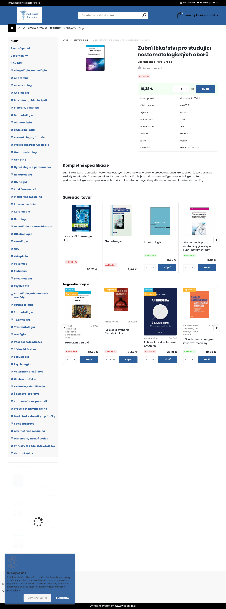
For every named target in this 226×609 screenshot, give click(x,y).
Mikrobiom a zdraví (77, 342)
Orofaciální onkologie (78, 236)
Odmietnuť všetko (37, 597)
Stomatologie (113, 241)
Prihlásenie (189, 2)
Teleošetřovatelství (39, 521)
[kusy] (181, 89)
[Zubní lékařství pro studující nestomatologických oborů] (95, 58)
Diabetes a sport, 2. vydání (39, 488)
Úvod (65, 39)
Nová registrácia (209, 2)
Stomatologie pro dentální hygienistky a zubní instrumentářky (197, 246)
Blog (81, 28)
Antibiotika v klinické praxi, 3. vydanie (160, 343)
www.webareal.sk (125, 605)
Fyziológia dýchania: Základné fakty (117, 331)
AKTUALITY (56, 28)
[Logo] (29, 15)
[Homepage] (12, 28)
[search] (144, 15)
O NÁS (21, 28)
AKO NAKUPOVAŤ (37, 28)
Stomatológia (81, 39)
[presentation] (64, 240)
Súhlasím (62, 598)
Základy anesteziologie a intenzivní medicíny (198, 341)
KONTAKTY (70, 28)
